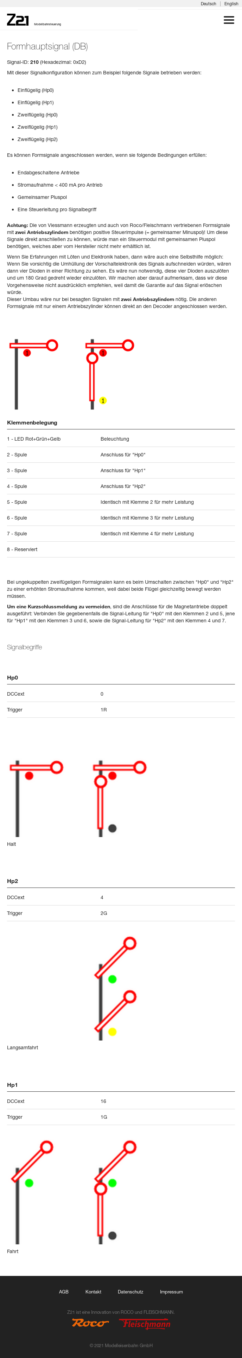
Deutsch (208, 3)
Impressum (171, 1292)
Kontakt (93, 1292)
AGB (64, 1292)
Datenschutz (130, 1292)
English (231, 3)
